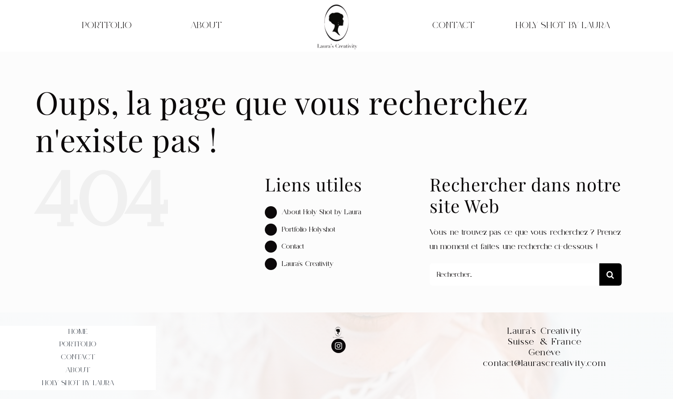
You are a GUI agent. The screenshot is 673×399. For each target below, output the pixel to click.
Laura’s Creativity (308, 263)
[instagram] (338, 346)
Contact (293, 246)
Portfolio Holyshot (308, 229)
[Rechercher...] (514, 274)
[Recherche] (610, 274)
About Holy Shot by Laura (321, 212)
